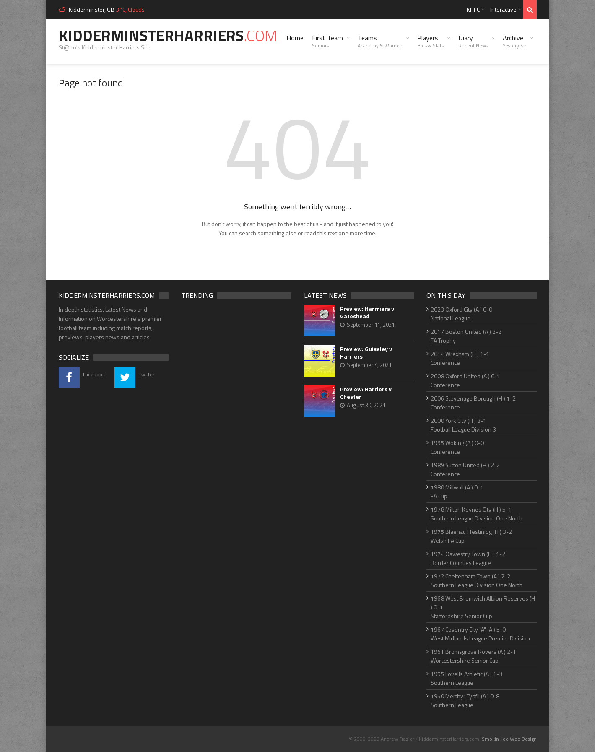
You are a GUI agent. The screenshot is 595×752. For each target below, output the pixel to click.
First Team (327, 41)
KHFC (473, 9)
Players (430, 41)
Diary (473, 41)
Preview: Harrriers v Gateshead (367, 312)
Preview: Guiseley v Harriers (366, 352)
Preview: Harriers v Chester (366, 393)
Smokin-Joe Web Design (509, 739)
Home (295, 38)
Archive (514, 41)
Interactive (503, 9)
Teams (380, 41)
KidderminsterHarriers (168, 35)
